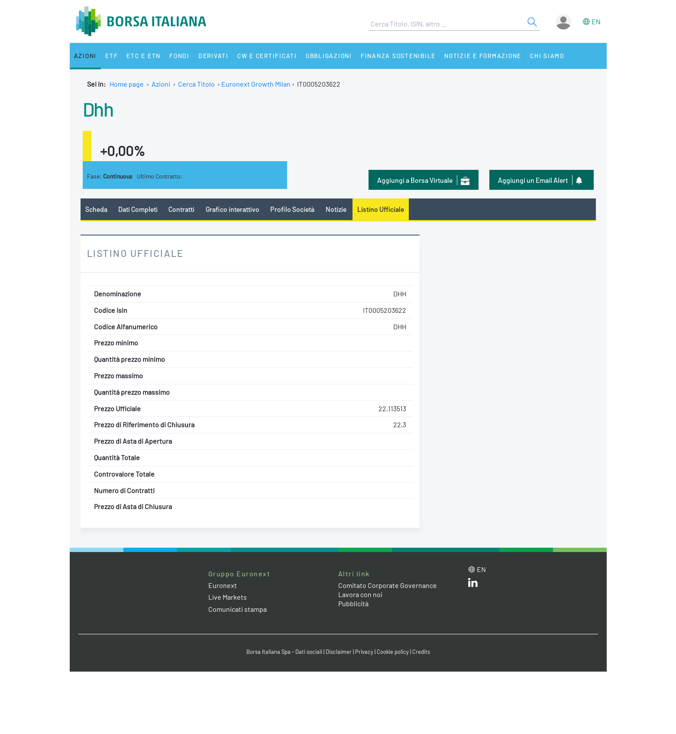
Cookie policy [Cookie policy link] (393, 651)
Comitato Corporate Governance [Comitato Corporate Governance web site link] (387, 585)
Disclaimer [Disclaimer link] (339, 651)
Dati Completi (138, 209)
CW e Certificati (267, 55)
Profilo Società (292, 209)
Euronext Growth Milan (256, 84)
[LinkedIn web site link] (473, 584)
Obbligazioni (329, 55)
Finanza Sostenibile (398, 55)
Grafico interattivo (232, 209)
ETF (111, 55)
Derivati (213, 55)
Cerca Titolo (196, 84)
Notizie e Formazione (482, 55)
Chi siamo (547, 55)
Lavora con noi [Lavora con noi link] (360, 594)
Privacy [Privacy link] (364, 651)
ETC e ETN (143, 55)
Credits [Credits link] (421, 651)
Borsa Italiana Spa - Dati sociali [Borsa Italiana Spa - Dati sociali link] (284, 651)
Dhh (98, 108)
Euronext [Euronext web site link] (222, 585)
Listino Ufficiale (380, 209)
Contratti (181, 209)
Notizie (336, 209)
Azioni (85, 55)
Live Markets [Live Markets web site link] (227, 597)
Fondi (179, 55)
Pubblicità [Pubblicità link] (353, 603)
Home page (127, 84)
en (596, 21)
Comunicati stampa (237, 609)
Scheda (96, 209)
